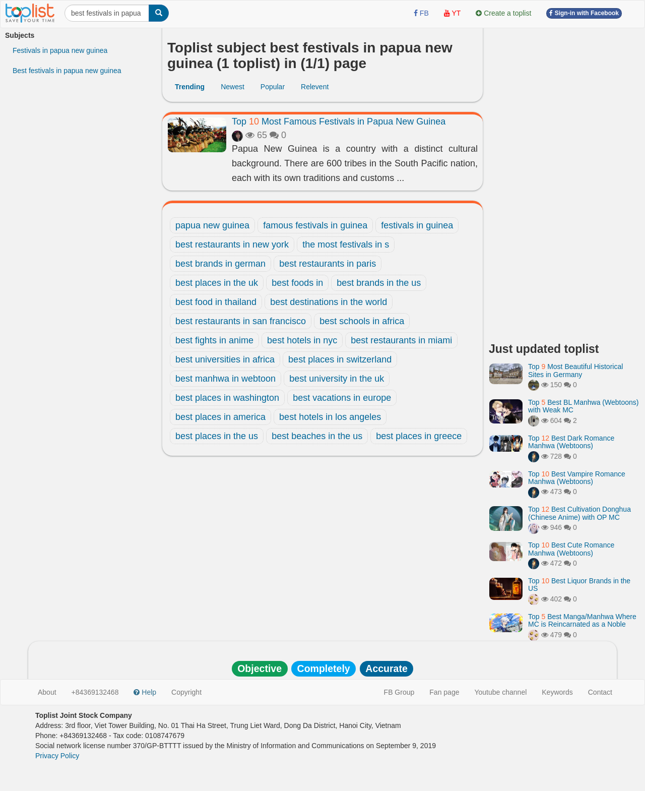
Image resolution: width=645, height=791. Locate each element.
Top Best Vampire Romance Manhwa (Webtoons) (576, 477)
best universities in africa (225, 359)
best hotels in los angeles (330, 417)
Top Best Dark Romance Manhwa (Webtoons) (571, 442)
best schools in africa (361, 321)
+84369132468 (95, 692)
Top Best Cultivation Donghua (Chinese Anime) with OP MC (579, 513)
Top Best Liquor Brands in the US (579, 584)
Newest (232, 87)
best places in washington (227, 398)
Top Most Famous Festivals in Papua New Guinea (338, 121)
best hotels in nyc (302, 340)
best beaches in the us (317, 436)
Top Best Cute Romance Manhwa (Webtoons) (571, 549)
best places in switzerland (340, 359)
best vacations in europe (342, 398)
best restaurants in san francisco (240, 321)
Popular (273, 87)
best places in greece (419, 436)
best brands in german (220, 264)
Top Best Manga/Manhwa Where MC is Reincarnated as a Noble (582, 620)
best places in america (220, 417)
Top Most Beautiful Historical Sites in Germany (575, 370)
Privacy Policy (57, 756)
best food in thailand (215, 302)
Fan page (444, 692)
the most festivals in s (345, 244)
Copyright (186, 692)
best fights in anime (214, 340)
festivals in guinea (417, 225)
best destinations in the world (328, 302)
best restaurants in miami (401, 340)
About (47, 692)
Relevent (315, 87)
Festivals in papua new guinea (60, 50)
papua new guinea (212, 225)
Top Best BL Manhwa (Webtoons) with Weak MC (583, 406)
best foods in (297, 283)
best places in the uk (216, 283)
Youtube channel (500, 692)
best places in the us (216, 436)
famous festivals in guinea (315, 225)
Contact (600, 692)
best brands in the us (379, 283)
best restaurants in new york (232, 244)
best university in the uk (336, 379)
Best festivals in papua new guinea (67, 71)
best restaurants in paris (327, 264)
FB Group (399, 692)
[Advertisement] (564, 181)
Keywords (557, 692)
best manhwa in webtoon (225, 379)
